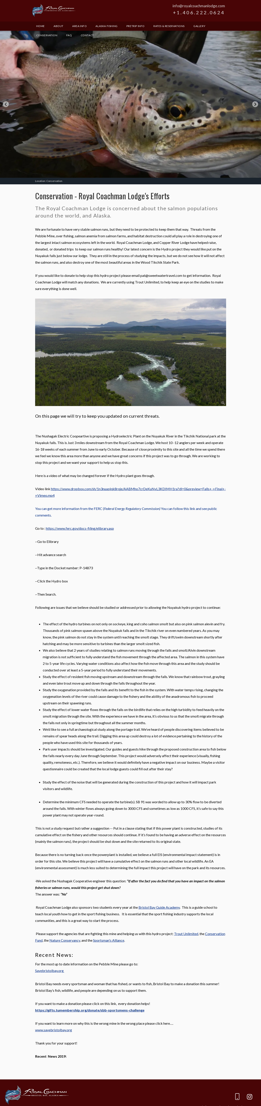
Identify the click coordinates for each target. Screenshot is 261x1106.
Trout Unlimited (186, 934)
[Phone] (237, 1097)
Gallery (199, 26)
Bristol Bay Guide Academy (159, 907)
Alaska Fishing (106, 26)
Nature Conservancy (64, 940)
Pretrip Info (135, 26)
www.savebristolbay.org (53, 1030)
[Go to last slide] (6, 104)
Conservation (47, 35)
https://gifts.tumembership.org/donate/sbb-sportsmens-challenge (89, 1010)
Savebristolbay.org (49, 970)
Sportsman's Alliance (108, 940)
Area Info (79, 26)
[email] (225, 1097)
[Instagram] (249, 1097)
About (58, 26)
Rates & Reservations (169, 26)
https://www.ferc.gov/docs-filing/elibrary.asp (80, 528)
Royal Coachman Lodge (54, 10)
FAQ (69, 35)
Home (40, 26)
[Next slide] (255, 104)
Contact (87, 35)
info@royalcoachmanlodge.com (199, 6)
